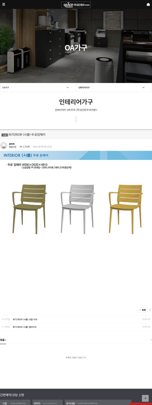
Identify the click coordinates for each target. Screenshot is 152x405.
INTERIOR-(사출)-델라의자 (25, 292)
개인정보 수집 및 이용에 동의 (15, 376)
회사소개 (64, 387)
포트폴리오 (75, 387)
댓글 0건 (12, 147)
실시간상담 (87, 387)
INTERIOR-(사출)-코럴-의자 (25, 284)
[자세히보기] (33, 376)
